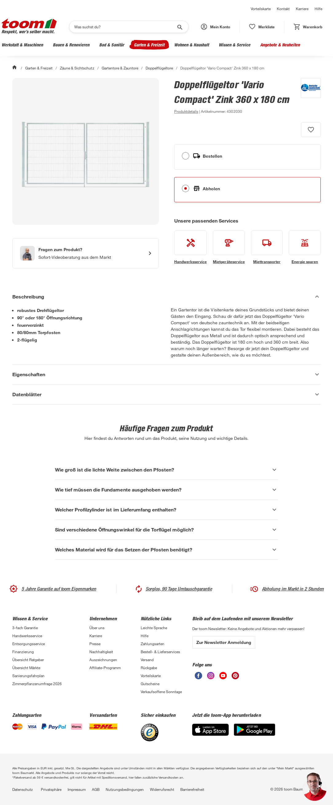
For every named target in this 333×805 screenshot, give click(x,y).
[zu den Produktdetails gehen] (186, 111)
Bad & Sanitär (111, 44)
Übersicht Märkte (26, 667)
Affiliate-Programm (105, 667)
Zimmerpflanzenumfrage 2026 (37, 683)
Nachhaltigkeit (101, 651)
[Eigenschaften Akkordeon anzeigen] (166, 374)
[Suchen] (124, 27)
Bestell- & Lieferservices (160, 651)
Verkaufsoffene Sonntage (161, 691)
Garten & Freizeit (149, 44)
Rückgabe (149, 667)
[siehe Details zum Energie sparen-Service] (305, 247)
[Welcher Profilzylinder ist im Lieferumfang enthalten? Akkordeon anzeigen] (166, 509)
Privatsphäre (51, 789)
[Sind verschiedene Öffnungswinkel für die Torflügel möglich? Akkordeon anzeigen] (166, 529)
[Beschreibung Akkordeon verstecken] (166, 296)
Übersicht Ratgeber (28, 659)
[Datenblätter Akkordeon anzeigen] (166, 394)
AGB (96, 789)
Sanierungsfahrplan (28, 675)
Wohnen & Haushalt (191, 44)
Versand (147, 659)
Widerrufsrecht (162, 789)
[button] (215, 27)
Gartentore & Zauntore (120, 67)
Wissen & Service (234, 44)
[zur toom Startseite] (29, 26)
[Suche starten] (179, 26)
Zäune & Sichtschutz (77, 67)
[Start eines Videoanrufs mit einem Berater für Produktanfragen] (85, 253)
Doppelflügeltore (159, 67)
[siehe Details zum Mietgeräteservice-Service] (229, 247)
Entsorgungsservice (28, 643)
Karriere (302, 8)
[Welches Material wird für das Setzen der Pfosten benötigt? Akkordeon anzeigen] (166, 549)
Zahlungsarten (152, 643)
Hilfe (318, 8)
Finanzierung (23, 651)
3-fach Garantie (25, 627)
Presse (94, 643)
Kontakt (283, 8)
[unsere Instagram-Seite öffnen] (210, 677)
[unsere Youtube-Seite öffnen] (223, 677)
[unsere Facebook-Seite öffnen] (198, 677)
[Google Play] (254, 734)
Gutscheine (150, 683)
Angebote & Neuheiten (280, 44)
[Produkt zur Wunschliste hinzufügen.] (310, 129)
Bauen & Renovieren (71, 44)
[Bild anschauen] (85, 151)
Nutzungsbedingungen (125, 789)
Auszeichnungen (103, 659)
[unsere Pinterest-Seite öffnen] (235, 677)
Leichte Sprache (154, 627)
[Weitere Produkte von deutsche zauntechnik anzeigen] (308, 96)
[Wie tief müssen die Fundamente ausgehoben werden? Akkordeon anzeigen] (166, 489)
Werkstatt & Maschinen (22, 44)
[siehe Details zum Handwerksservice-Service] (190, 247)
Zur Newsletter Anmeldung (223, 642)
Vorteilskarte (261, 8)
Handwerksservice (27, 635)
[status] (262, 27)
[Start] (15, 68)
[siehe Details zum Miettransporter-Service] (267, 247)
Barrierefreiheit (192, 789)
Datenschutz (22, 789)
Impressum (77, 789)
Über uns (96, 627)
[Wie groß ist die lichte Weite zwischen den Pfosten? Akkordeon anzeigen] (166, 469)
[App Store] (210, 734)
